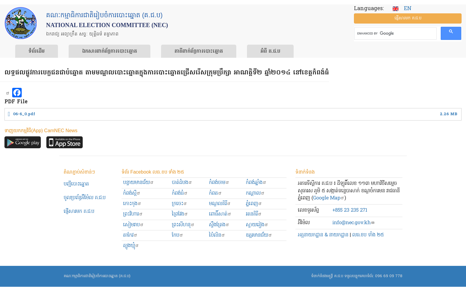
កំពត (215, 193)
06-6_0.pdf (24, 114)
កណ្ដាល (255, 193)
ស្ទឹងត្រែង (219, 225)
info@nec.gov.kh (353, 223)
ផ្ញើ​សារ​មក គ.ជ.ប (407, 18)
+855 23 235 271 (349, 210)
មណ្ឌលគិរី (220, 204)
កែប (177, 235)
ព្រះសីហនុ (183, 225)
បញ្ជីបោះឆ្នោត (76, 184)
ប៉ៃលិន (217, 235)
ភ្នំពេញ (254, 204)
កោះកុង (132, 204)
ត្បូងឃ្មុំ (131, 245)
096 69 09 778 (388, 276)
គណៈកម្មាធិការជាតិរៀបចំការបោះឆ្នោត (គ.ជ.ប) (97, 276)
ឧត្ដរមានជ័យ (259, 235)
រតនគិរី (254, 214)
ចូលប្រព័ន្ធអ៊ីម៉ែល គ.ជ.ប (85, 198)
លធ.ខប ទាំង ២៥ (368, 235)
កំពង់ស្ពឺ (132, 193)
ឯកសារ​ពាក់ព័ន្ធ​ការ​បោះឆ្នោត (109, 51)
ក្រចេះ (179, 204)
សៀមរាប (133, 225)
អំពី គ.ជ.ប (270, 51)
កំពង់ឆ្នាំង (256, 182)
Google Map (328, 198)
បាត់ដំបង (182, 182)
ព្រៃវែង (180, 214)
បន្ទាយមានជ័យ (138, 182)
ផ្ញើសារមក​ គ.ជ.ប (79, 211)
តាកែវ (130, 235)
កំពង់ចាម (219, 182)
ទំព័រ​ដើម (37, 51)
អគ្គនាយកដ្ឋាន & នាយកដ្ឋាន (323, 235)
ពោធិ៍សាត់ (220, 214)
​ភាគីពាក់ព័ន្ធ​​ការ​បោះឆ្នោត (198, 51)
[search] (394, 33)
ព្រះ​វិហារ (133, 214)
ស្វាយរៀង (257, 225)
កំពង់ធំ (180, 193)
